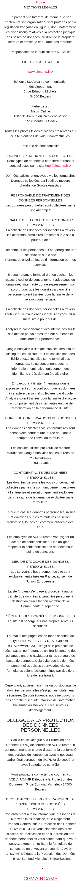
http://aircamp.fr (56, 165)
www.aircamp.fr (39, 71)
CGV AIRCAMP (40, 878)
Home (40, 2)
